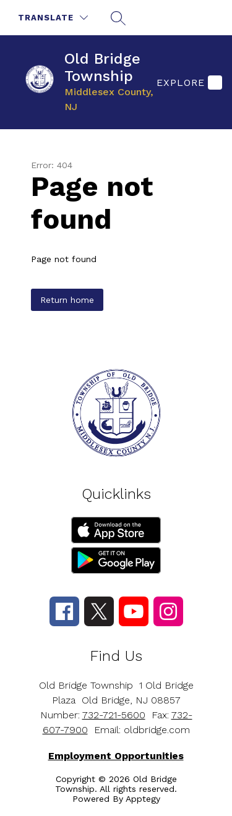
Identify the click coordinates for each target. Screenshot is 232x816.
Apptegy (143, 799)
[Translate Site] (53, 17)
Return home (67, 300)
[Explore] (187, 82)
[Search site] (118, 18)
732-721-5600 (113, 715)
